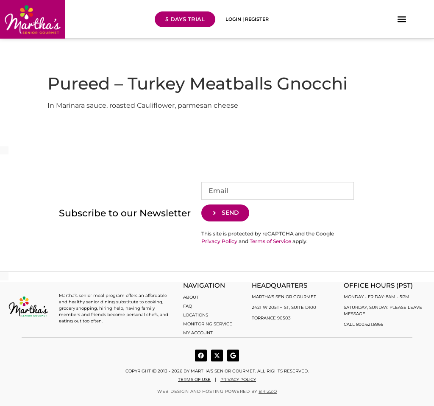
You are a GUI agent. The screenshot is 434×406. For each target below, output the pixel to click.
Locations (195, 315)
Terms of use (194, 379)
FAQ (187, 306)
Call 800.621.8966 (363, 324)
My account (198, 333)
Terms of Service (270, 241)
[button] (401, 19)
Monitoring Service (207, 324)
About (191, 297)
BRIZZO (268, 391)
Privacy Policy (219, 241)
